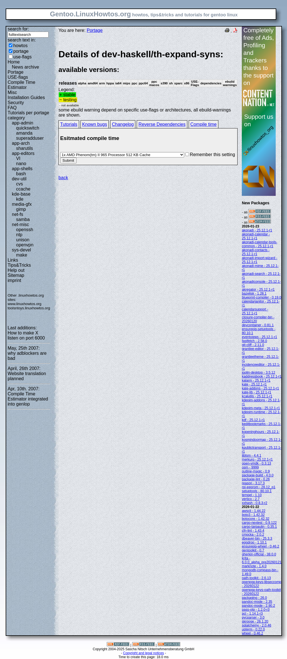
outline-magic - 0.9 (256, 471)
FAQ (12, 107)
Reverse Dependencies (161, 124)
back (63, 177)
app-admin (22, 123)
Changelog (123, 124)
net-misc (20, 224)
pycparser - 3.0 (253, 617)
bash (21, 173)
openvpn (24, 244)
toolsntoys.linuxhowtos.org (29, 308)
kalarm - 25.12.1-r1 (256, 380)
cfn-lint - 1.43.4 (253, 531)
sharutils (24, 148)
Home (14, 62)
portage (21, 51)
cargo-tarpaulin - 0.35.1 (259, 527)
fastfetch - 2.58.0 (254, 341)
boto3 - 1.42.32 (253, 515)
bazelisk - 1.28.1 (254, 293)
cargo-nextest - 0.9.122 (259, 523)
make (21, 255)
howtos (20, 45)
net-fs (17, 214)
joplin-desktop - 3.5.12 (258, 373)
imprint (14, 280)
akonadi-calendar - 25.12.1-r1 (256, 236)
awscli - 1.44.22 (253, 511)
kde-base (21, 194)
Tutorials (68, 124)
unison (22, 239)
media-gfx (22, 204)
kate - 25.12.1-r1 (254, 384)
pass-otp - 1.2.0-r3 (255, 610)
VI (18, 158)
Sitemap (16, 275)
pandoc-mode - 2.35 (257, 602)
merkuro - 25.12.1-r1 (257, 459)
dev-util (19, 178)
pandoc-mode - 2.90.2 (258, 606)
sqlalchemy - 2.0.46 (256, 625)
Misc (12, 92)
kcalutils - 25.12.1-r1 (257, 396)
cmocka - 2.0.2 (253, 535)
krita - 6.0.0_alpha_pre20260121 (261, 560)
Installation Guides (26, 97)
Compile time (203, 124)
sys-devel (21, 250)
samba (23, 219)
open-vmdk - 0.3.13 (256, 463)
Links (13, 260)
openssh (24, 229)
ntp (19, 234)
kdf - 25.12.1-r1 (253, 420)
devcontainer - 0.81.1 (258, 325)
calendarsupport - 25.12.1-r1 (255, 311)
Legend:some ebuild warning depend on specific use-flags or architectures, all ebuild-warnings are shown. (148, 83)
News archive (25, 67)
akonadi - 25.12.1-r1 (257, 230)
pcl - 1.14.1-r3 (252, 614)
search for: (18, 29)
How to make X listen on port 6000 (26, 335)
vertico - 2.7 (251, 499)
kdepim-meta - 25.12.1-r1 (261, 408)
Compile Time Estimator (21, 85)
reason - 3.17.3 (253, 483)
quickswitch (27, 128)
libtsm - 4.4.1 (251, 455)
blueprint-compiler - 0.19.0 (261, 297)
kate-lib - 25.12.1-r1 (256, 392)
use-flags (22, 56)
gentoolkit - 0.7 (253, 550)
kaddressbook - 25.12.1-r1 (261, 376)
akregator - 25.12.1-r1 (258, 290)
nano (21, 163)
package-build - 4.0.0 (257, 475)
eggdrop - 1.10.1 (254, 542)
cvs (19, 183)
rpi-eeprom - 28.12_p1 (258, 487)
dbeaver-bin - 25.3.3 (257, 538)
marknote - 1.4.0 (254, 566)
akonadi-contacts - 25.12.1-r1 (255, 252)
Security (16, 102)
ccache (23, 189)
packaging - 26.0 (254, 598)
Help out (16, 270)
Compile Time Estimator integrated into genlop (28, 398)
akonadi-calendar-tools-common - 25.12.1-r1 (259, 244)
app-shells (22, 168)
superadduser (30, 138)
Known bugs (94, 124)
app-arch (21, 143)
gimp (21, 209)
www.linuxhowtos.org (25, 304)
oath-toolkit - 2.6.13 (256, 578)
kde (19, 199)
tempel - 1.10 (252, 495)
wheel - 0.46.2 (252, 633)
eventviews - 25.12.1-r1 (259, 337)
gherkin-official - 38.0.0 (259, 554)
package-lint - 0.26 (256, 479)
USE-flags (18, 77)
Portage (15, 72)
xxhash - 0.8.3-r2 (254, 503)
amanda (24, 133)
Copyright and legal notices (143, 653)
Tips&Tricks (19, 265)
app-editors (23, 153)
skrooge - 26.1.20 (255, 621)
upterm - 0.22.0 (253, 629)
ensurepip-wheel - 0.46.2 (260, 546)
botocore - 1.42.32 (255, 519)
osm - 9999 (250, 467)
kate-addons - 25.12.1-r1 (260, 388)
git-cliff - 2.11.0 (253, 345)
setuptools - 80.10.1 (256, 491)
